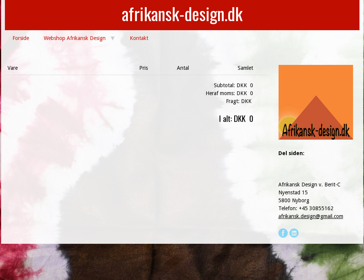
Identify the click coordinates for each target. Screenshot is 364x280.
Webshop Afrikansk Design (75, 38)
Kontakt (139, 38)
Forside (20, 38)
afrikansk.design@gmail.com (310, 216)
